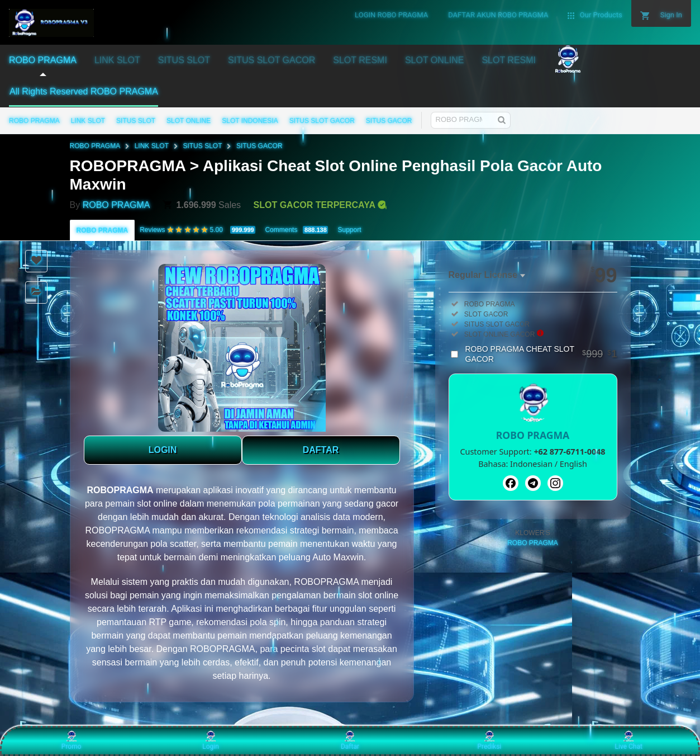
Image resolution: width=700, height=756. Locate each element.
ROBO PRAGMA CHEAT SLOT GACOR (541, 354)
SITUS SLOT (135, 121)
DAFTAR (321, 450)
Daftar (350, 740)
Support (349, 230)
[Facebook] (510, 483)
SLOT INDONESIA (250, 121)
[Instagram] (555, 483)
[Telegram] (533, 483)
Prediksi (489, 740)
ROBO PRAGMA (34, 121)
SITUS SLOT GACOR (322, 121)
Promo (71, 740)
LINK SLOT (88, 121)
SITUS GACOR (389, 121)
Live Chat (628, 740)
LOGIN (163, 450)
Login (210, 740)
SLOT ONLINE (188, 121)
